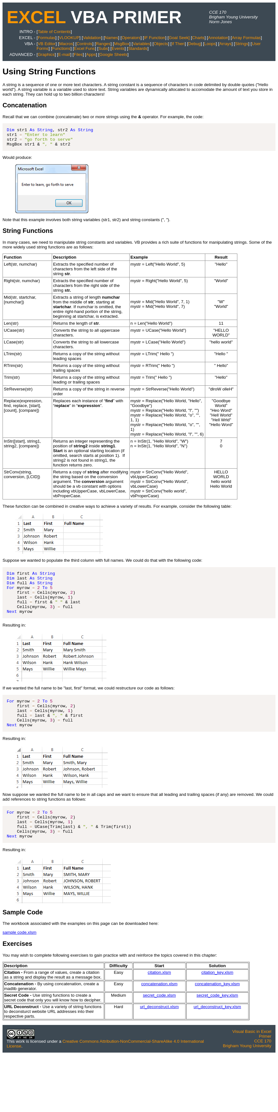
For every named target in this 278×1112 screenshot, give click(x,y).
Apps (91, 54)
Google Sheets (113, 54)
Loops (210, 43)
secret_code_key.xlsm (217, 1019)
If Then (178, 43)
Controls (84, 43)
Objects (161, 43)
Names (111, 37)
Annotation (218, 37)
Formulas (47, 37)
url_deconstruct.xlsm (159, 1030)
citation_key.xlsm (217, 996)
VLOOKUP (69, 37)
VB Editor (47, 43)
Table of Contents (54, 31)
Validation (92, 37)
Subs (103, 48)
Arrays (225, 43)
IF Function (154, 37)
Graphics (46, 54)
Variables (141, 43)
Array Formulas (246, 37)
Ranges (103, 43)
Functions (61, 48)
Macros (66, 43)
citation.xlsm (159, 996)
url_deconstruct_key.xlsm (217, 1030)
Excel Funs (84, 48)
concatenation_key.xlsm (217, 1007)
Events (118, 48)
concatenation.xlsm (159, 1007)
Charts (198, 37)
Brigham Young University (247, 1069)
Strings (241, 43)
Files (78, 54)
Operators (131, 37)
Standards (137, 48)
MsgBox (121, 43)
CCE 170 (262, 1064)
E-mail (64, 54)
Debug (194, 43)
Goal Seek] (179, 37)
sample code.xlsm (20, 956)
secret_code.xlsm (159, 1019)
